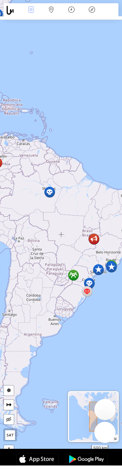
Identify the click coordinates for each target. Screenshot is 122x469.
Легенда (91, 10)
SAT (10, 435)
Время (71, 10)
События (31, 10)
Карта (51, 10)
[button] (111, 267)
